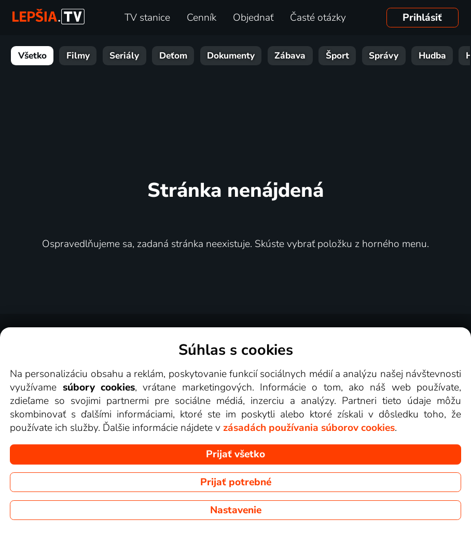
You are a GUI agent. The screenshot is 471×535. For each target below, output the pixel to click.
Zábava (290, 56)
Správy (383, 56)
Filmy (78, 56)
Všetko (32, 56)
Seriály (124, 56)
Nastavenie (235, 510)
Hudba (432, 56)
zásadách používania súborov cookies (309, 428)
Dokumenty (231, 56)
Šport (337, 56)
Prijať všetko (235, 454)
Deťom (173, 56)
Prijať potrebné (235, 482)
